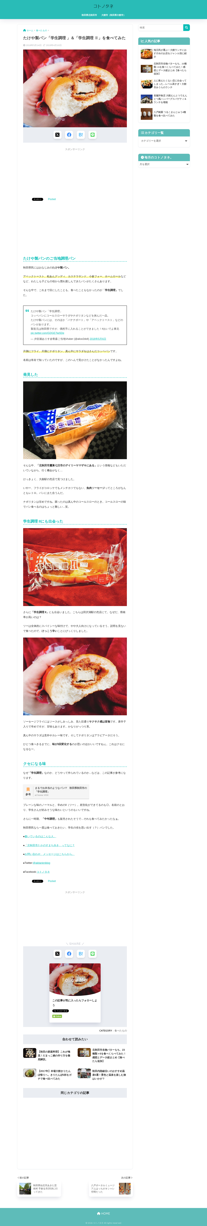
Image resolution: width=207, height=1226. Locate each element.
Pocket (52, 199)
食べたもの (120, 1030)
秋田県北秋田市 (89, 15)
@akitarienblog (41, 862)
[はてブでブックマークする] (81, 135)
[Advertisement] (75, 173)
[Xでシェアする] (57, 135)
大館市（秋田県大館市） (113, 15)
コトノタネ (43, 871)
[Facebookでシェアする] (69, 135)
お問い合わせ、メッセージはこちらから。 (50, 854)
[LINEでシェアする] (92, 135)
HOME (103, 1213)
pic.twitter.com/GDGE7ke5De (47, 333)
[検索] (186, 27)
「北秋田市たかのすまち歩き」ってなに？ (50, 845)
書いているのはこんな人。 (40, 836)
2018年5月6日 (98, 338)
